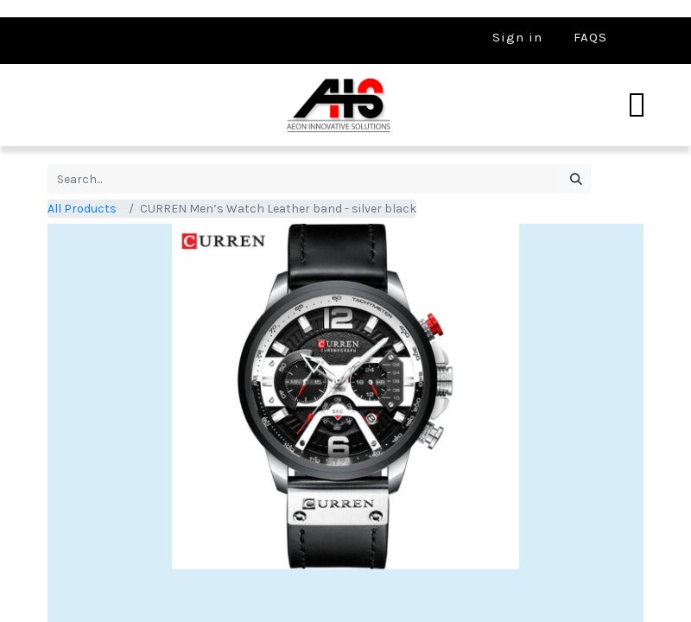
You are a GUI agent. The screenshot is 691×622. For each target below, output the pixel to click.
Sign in (517, 37)
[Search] (576, 179)
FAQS (590, 37)
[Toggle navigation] (636, 105)
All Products (82, 208)
